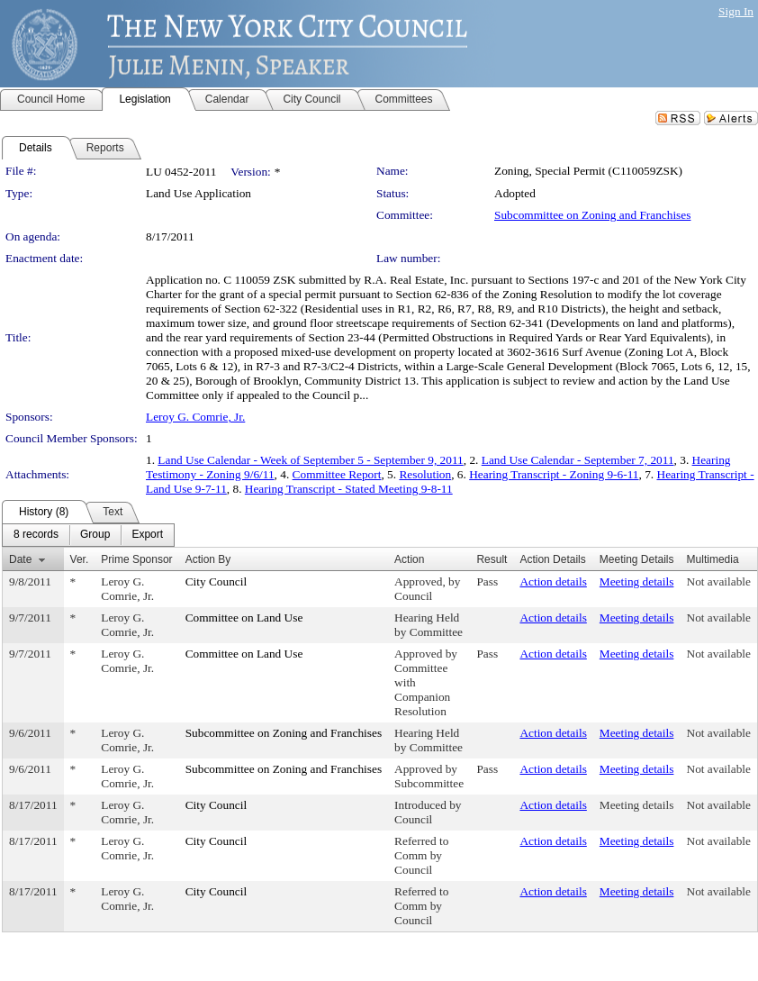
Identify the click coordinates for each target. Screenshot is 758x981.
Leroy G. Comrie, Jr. (195, 416)
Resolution (425, 474)
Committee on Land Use (244, 617)
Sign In (735, 11)
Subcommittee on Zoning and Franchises (592, 215)
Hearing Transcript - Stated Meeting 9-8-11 (349, 488)
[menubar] (88, 535)
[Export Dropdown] (147, 535)
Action (409, 559)
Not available (719, 581)
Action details (552, 581)
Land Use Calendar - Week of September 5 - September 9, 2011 (310, 460)
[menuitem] (36, 535)
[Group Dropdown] (95, 535)
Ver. (79, 559)
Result (491, 559)
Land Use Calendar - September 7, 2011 (578, 460)
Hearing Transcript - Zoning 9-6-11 (553, 474)
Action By (208, 559)
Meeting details (637, 581)
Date (20, 559)
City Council (216, 581)
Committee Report (337, 474)
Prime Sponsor (136, 559)
